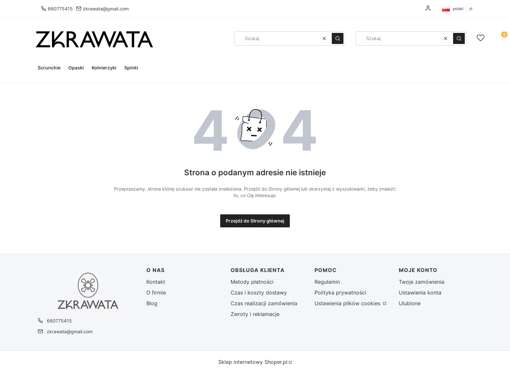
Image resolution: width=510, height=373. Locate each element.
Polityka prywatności (340, 292)
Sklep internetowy (253, 362)
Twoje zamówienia (421, 282)
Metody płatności (252, 282)
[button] (337, 38)
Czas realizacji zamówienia (264, 303)
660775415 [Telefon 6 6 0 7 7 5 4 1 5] (60, 8)
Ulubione (410, 303)
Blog (151, 303)
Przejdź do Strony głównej (255, 220)
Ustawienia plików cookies (348, 303)
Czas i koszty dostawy (259, 292)
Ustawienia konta (420, 292)
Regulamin (327, 282)
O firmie (156, 292)
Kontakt (155, 282)
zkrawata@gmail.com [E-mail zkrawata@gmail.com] (106, 8)
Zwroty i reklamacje (255, 314)
